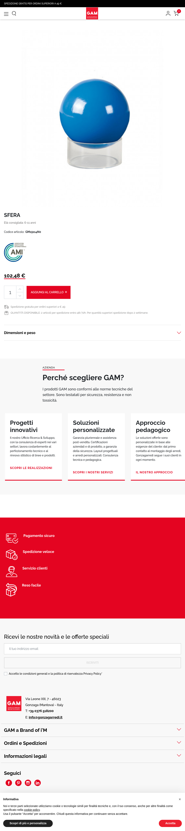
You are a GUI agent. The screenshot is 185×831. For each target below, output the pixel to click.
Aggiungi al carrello (49, 292)
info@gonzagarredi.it (46, 717)
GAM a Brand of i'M (25, 730)
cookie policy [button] (32, 809)
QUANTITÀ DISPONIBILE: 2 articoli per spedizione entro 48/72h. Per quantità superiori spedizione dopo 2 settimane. (79, 312)
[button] (180, 799)
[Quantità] (10, 292)
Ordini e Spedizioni (25, 743)
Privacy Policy (92, 673)
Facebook (9, 783)
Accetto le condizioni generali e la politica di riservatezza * (55, 673)
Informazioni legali (25, 756)
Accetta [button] (170, 823)
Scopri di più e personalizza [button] (28, 823)
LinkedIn (37, 783)
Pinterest (18, 783)
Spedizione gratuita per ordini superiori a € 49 (38, 306)
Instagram (28, 783)
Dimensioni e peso (19, 333)
